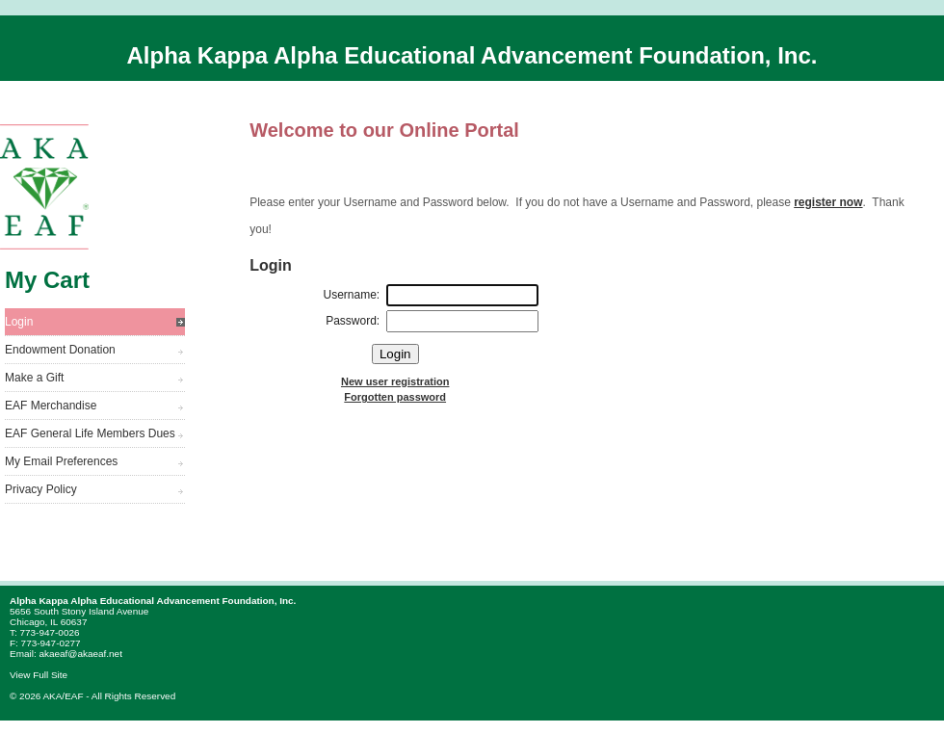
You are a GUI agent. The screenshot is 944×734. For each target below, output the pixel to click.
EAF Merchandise (50, 405)
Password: (353, 321)
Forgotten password (395, 397)
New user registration (395, 381)
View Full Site (38, 674)
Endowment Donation (60, 349)
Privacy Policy (41, 489)
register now (828, 202)
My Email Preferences (61, 461)
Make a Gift (34, 377)
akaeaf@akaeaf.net (80, 653)
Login (19, 321)
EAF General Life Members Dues (90, 433)
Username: (352, 294)
